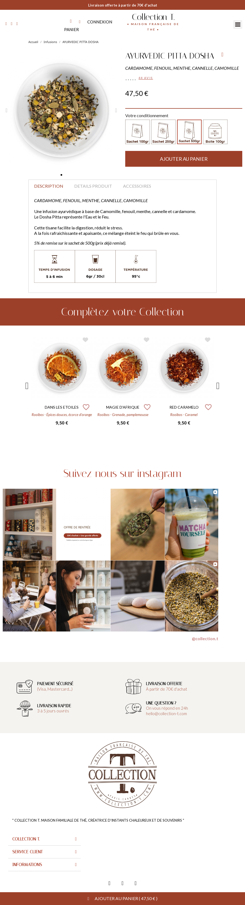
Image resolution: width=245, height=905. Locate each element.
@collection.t (205, 638)
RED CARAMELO (184, 407)
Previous (27, 386)
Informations (27, 864)
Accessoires (137, 186)
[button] (61, 175)
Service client (27, 851)
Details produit (93, 186)
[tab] (44, 839)
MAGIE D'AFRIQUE (122, 407)
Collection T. (153, 17)
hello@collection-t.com (166, 713)
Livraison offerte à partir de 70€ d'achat (122, 5)
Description (48, 186)
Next (218, 386)
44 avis (146, 78)
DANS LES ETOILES (62, 407)
